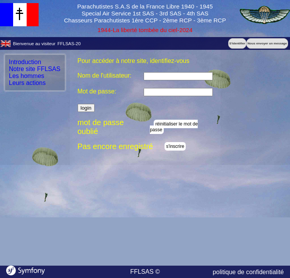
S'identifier (237, 43)
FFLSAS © (145, 271)
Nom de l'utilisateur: (105, 75)
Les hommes (26, 76)
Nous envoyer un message (267, 43)
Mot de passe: (97, 91)
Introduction (25, 62)
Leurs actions (27, 83)
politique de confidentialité (248, 272)
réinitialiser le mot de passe (174, 126)
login (86, 108)
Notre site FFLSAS (34, 69)
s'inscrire (175, 146)
